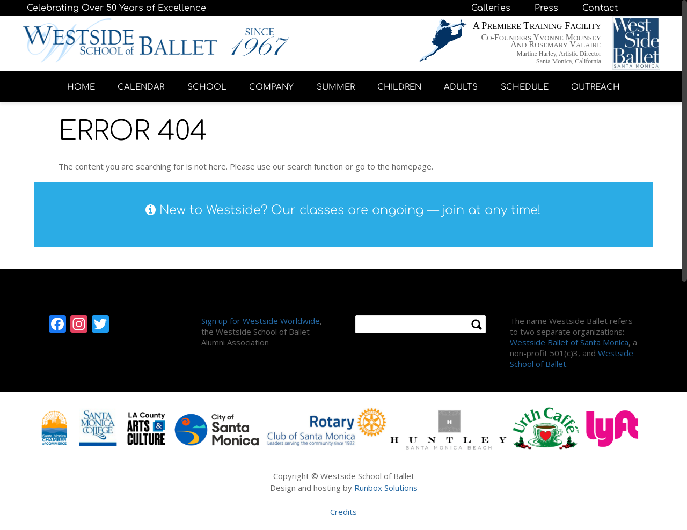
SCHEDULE (525, 87)
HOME (81, 87)
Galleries (490, 8)
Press (546, 8)
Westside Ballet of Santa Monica (569, 342)
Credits (343, 511)
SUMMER (336, 87)
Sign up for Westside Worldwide (260, 320)
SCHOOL (206, 87)
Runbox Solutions (386, 487)
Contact (600, 8)
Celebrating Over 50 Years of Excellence (116, 8)
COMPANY (271, 87)
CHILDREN (399, 87)
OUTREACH (595, 87)
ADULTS (461, 87)
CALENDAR (141, 87)
